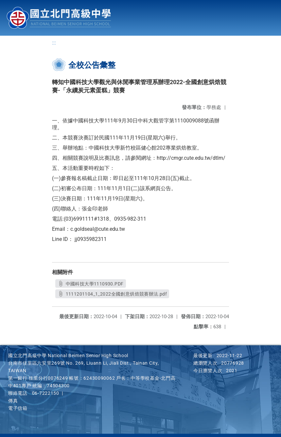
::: (54, 43)
